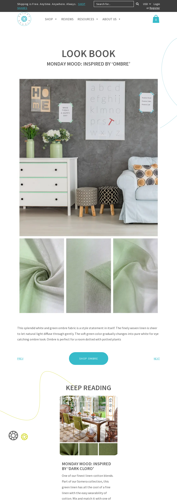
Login (157, 4)
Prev (20, 358)
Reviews (67, 24)
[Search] (137, 4)
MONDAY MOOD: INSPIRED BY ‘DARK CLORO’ (86, 466)
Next (157, 358)
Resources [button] (88, 24)
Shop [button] (51, 24)
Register (155, 8)
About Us (111, 24)
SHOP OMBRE (88, 358)
